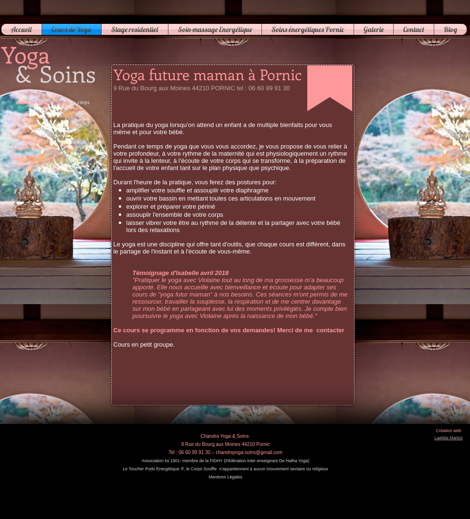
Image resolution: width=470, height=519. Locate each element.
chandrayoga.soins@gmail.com (249, 452)
